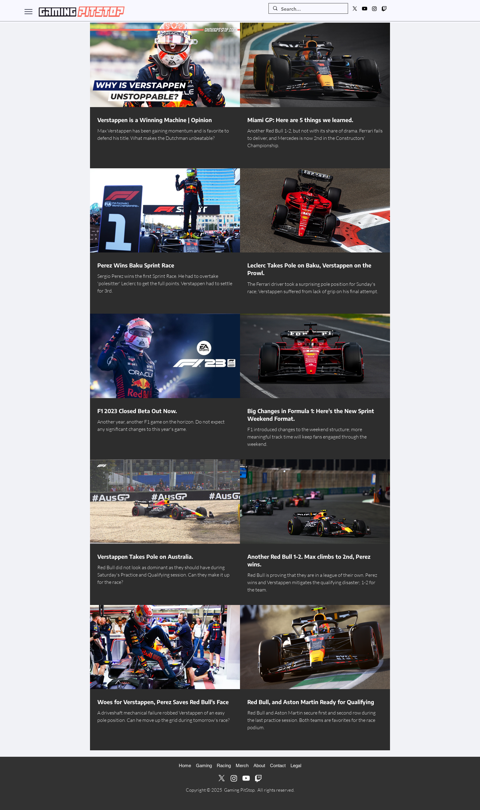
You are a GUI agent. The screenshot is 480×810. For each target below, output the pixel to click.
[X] (355, 9)
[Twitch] (384, 9)
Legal (296, 765)
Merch (242, 765)
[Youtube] (365, 9)
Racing (224, 765)
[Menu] (28, 11)
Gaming (204, 765)
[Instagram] (374, 9)
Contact (278, 765)
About (259, 765)
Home (185, 765)
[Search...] (308, 9)
